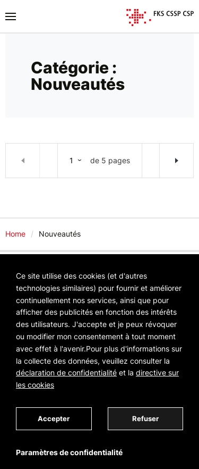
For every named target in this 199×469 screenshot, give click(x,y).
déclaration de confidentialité (66, 372)
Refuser (145, 418)
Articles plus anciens (176, 161)
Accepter (54, 418)
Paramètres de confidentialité (69, 452)
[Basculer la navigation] (10, 16)
